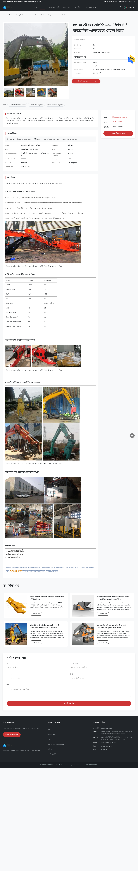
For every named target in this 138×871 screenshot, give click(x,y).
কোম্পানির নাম (74, 663)
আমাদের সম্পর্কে (54, 7)
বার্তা (8, 685)
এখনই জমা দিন (69, 705)
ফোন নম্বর (9, 674)
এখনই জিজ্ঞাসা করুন (118, 133)
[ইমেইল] (132, 435)
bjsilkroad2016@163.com (128, 1)
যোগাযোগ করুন (91, 7)
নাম (8, 663)
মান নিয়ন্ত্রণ (78, 7)
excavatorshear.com (107, 729)
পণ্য (41, 7)
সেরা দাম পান (36, 614)
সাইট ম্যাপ (50, 750)
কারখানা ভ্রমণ (67, 7)
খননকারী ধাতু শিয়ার (18, 15)
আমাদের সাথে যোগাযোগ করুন (56, 746)
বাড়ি (35, 7)
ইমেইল (72, 674)
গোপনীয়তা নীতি (52, 755)
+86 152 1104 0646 (117, 122)
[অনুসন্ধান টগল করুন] (120, 7)
